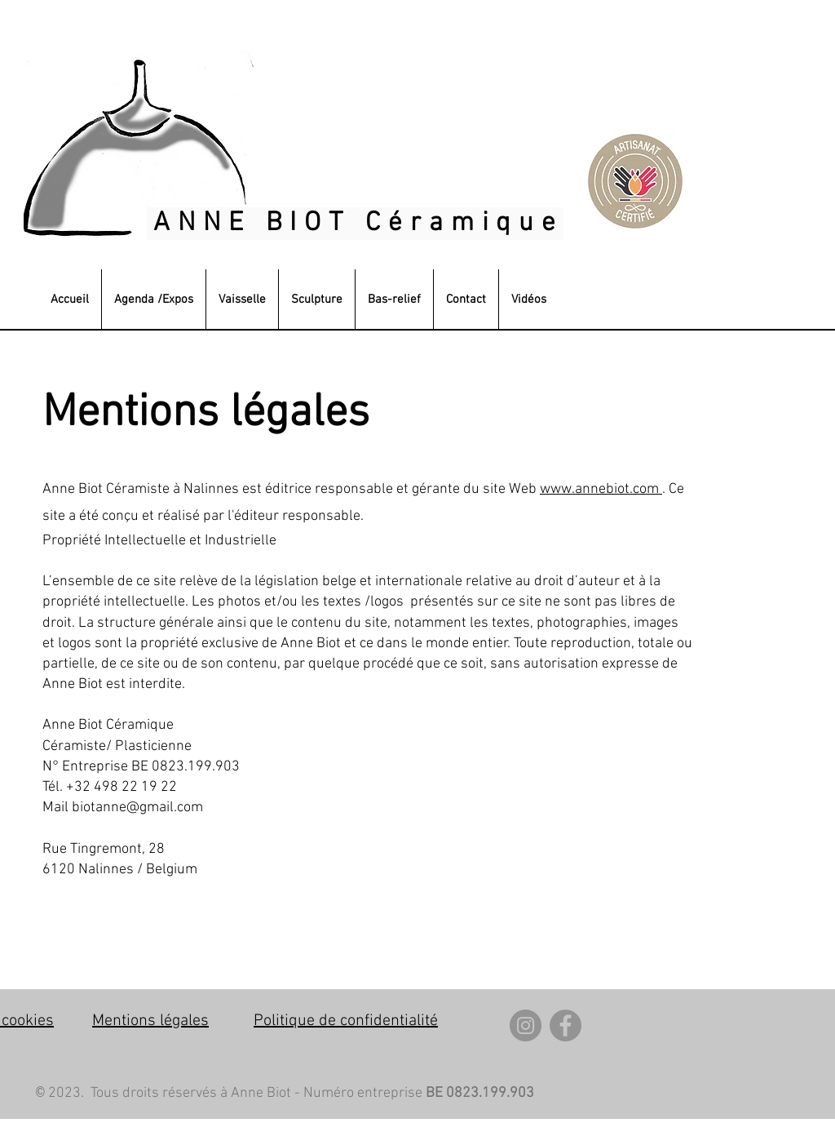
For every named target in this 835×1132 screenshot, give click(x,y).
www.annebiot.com (599, 489)
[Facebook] (565, 1025)
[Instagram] (525, 1025)
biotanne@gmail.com (137, 807)
